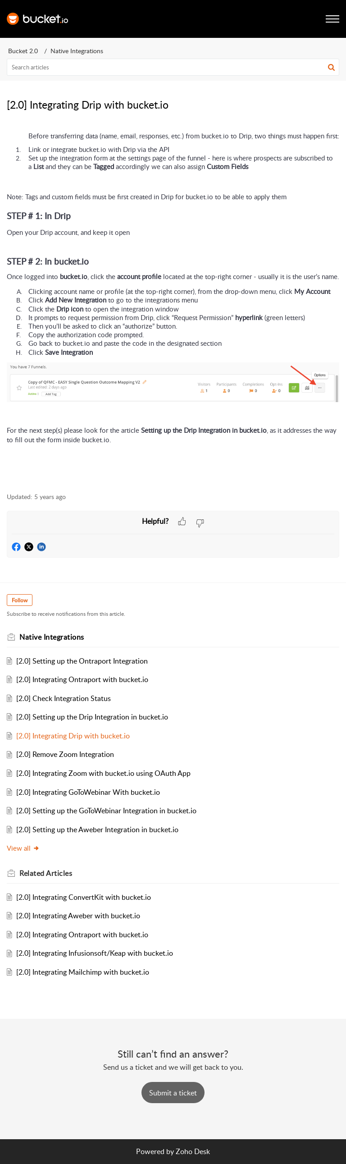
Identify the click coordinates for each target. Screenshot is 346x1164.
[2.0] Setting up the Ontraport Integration (82, 661)
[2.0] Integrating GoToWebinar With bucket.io (88, 792)
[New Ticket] (173, 1093)
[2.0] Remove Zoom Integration (65, 754)
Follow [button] (19, 600)
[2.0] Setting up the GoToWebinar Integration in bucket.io (106, 811)
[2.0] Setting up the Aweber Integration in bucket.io (97, 829)
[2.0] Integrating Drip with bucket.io (73, 736)
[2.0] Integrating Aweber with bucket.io (78, 916)
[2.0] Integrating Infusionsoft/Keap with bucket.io (94, 953)
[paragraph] (173, 307)
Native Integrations (76, 50)
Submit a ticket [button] (173, 1093)
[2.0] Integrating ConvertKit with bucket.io (83, 897)
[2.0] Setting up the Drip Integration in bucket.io (92, 717)
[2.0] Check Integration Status (63, 698)
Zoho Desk (193, 1151)
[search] (173, 67)
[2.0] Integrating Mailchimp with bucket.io (82, 972)
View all (23, 847)
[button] (331, 67)
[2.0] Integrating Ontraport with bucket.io (82, 679)
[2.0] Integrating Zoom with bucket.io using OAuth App (103, 773)
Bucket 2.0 (23, 50)
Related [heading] (45, 873)
